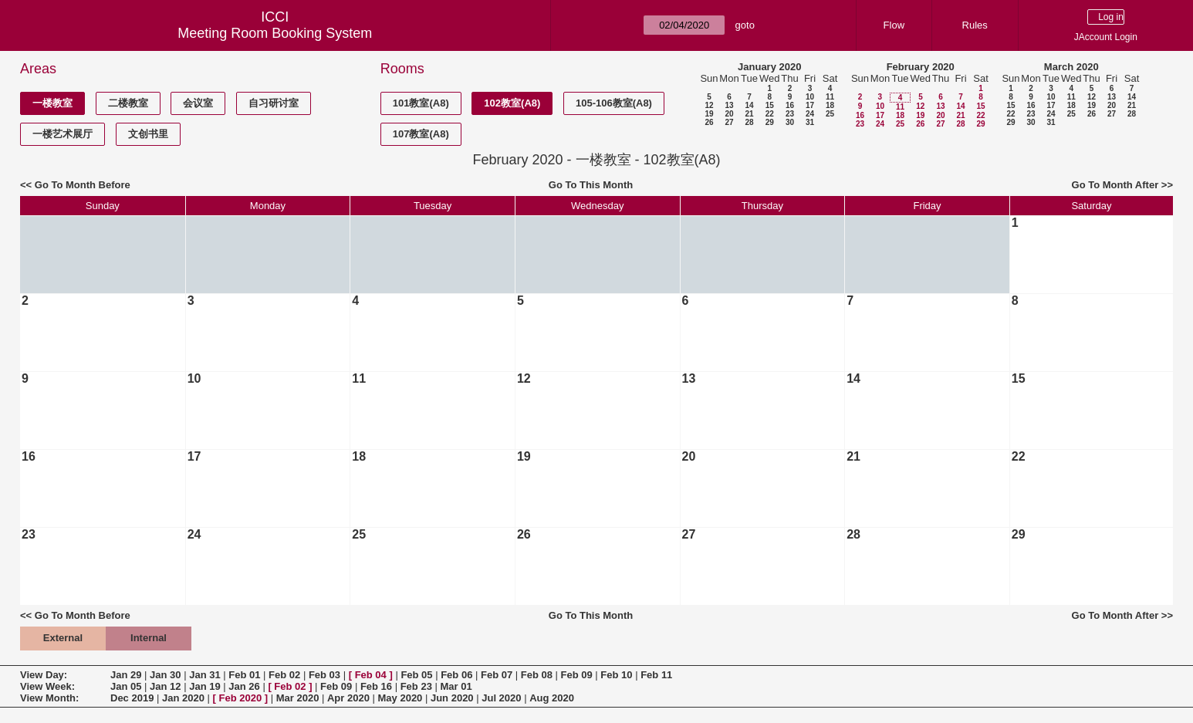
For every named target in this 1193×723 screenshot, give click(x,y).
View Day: (43, 675)
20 (729, 114)
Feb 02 (284, 675)
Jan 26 (243, 686)
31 (810, 122)
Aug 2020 (551, 698)
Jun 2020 (452, 698)
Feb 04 (371, 675)
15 (769, 105)
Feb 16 (376, 686)
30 (790, 122)
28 (749, 122)
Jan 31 (204, 675)
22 (769, 114)
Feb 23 (416, 686)
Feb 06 (456, 675)
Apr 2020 (348, 698)
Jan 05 (125, 686)
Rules (975, 25)
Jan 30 (165, 675)
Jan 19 (204, 686)
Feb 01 (244, 675)
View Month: (49, 698)
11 (830, 97)
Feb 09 (577, 675)
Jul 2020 (501, 698)
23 (790, 114)
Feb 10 (616, 675)
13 (729, 105)
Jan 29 (125, 675)
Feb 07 (496, 675)
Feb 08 (537, 675)
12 (709, 105)
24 (810, 114)
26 (709, 122)
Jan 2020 (183, 698)
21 (749, 114)
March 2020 (1071, 67)
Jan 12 (165, 686)
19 (709, 114)
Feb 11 (656, 675)
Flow (894, 25)
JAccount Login (1105, 37)
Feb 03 (324, 675)
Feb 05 (416, 675)
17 (810, 105)
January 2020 (769, 67)
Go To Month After (1115, 185)
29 (769, 122)
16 (790, 105)
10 (810, 97)
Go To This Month (591, 185)
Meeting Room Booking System (274, 33)
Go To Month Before (82, 185)
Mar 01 (455, 686)
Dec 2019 (132, 698)
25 (830, 114)
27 (729, 122)
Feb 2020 (240, 698)
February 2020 (921, 67)
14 (749, 105)
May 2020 (400, 698)
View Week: (47, 686)
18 (830, 105)
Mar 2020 (297, 698)
